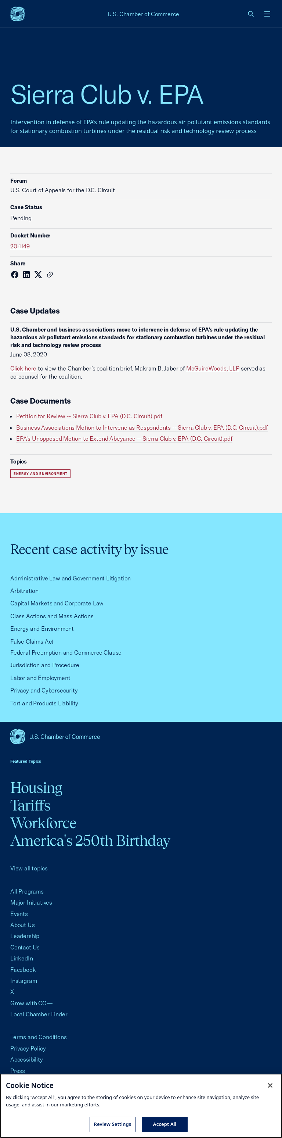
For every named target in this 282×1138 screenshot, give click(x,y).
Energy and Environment (40, 474)
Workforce (43, 822)
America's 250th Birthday (90, 840)
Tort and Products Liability (44, 703)
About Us (22, 924)
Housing (36, 787)
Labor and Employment (40, 677)
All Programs (27, 891)
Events (19, 913)
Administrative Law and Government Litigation (70, 578)
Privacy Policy (28, 1048)
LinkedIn (21, 958)
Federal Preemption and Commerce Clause (66, 652)
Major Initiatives (31, 902)
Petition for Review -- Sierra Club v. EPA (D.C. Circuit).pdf (89, 416)
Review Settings (112, 1124)
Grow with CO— (31, 1003)
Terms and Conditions (38, 1037)
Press (17, 1070)
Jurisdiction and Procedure (44, 665)
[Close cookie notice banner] (270, 1085)
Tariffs (30, 805)
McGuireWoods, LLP (212, 368)
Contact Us (25, 947)
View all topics (28, 868)
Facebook (23, 969)
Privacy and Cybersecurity (44, 690)
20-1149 (20, 246)
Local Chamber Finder (38, 1014)
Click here (23, 368)
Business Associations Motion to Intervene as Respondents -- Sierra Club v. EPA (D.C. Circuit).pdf (142, 427)
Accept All (165, 1124)
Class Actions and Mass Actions (52, 616)
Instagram (23, 980)
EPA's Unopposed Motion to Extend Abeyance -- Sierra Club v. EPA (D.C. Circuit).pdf (124, 438)
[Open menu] (267, 14)
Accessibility (26, 1059)
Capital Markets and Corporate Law (57, 603)
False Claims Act (32, 641)
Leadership (24, 936)
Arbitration (24, 590)
